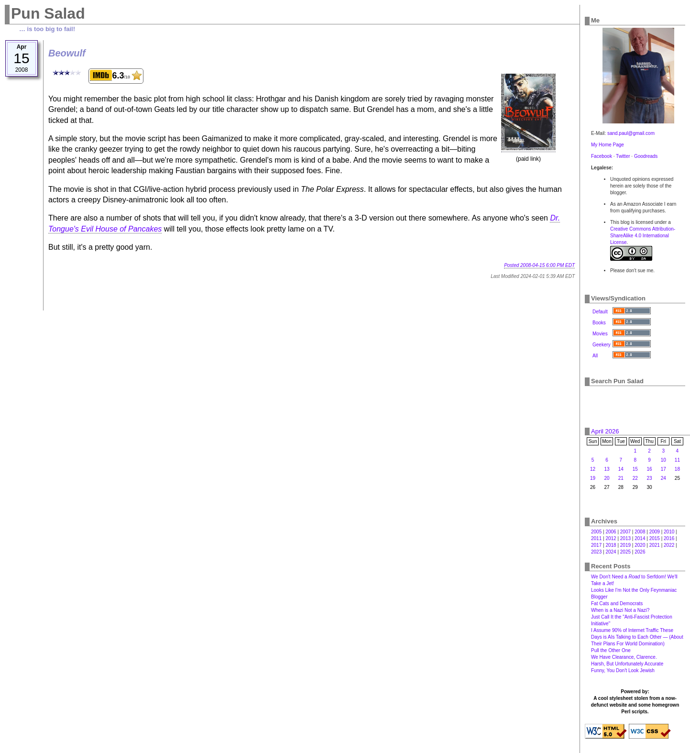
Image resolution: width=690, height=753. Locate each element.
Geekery (601, 344)
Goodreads (645, 156)
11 (677, 460)
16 (649, 469)
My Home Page (607, 144)
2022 (669, 545)
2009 (654, 531)
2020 (640, 545)
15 (635, 469)
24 (663, 478)
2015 (654, 538)
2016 (669, 538)
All (595, 355)
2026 (640, 551)
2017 (596, 545)
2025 (625, 551)
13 (606, 469)
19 (592, 478)
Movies (600, 333)
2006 (610, 531)
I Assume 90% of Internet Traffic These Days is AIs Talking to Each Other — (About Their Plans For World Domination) (637, 637)
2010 (669, 531)
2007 (625, 531)
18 (677, 469)
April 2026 (605, 431)
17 (663, 469)
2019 (625, 545)
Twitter (623, 156)
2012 (610, 538)
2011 (596, 538)
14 (621, 469)
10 (663, 460)
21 (621, 478)
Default (600, 311)
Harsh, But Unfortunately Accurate (627, 663)
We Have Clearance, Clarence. (624, 657)
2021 (654, 545)
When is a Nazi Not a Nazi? (620, 610)
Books (599, 322)
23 (649, 478)
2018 (610, 545)
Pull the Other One (611, 650)
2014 (640, 538)
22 (635, 478)
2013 (625, 538)
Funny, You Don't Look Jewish (623, 670)
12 (592, 469)
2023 (596, 551)
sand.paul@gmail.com (631, 133)
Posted (539, 265)
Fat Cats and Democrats (617, 603)
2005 (596, 531)
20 (606, 478)
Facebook (601, 156)
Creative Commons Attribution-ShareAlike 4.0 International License (642, 235)
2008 (640, 531)
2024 (610, 551)
